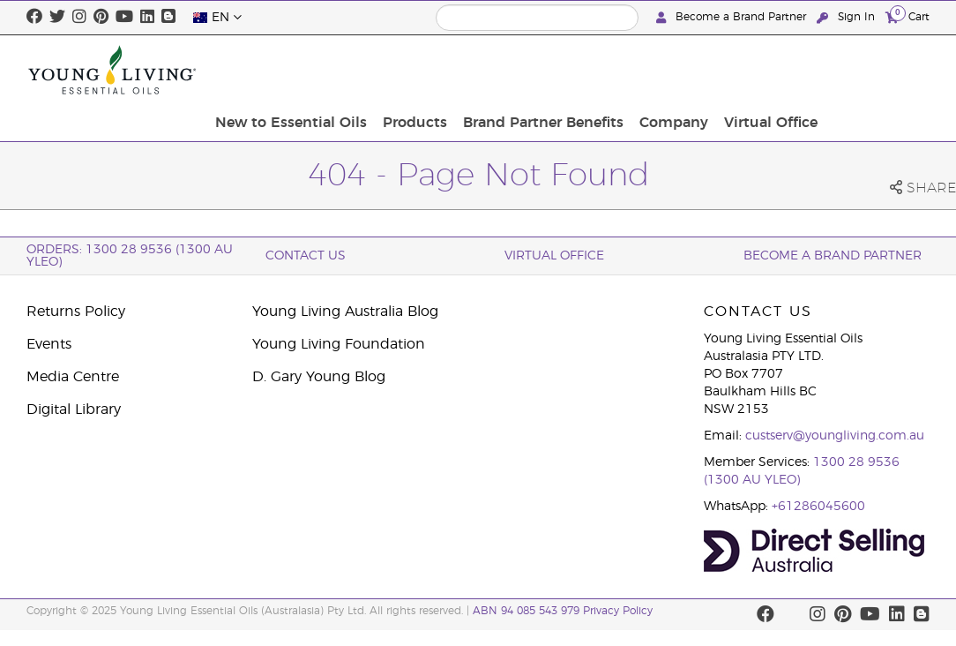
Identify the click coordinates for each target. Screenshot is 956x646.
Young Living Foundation (338, 344)
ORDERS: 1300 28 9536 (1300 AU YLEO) (129, 256)
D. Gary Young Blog (318, 377)
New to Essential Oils (419, 70)
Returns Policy (75, 311)
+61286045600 (818, 506)
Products (537, 70)
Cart (907, 16)
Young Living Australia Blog (345, 311)
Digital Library (73, 409)
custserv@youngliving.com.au (834, 436)
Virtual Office (877, 70)
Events (48, 344)
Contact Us (305, 256)
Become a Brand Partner (733, 17)
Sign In (847, 17)
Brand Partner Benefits (660, 70)
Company (785, 70)
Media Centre (72, 377)
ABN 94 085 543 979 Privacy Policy (563, 610)
